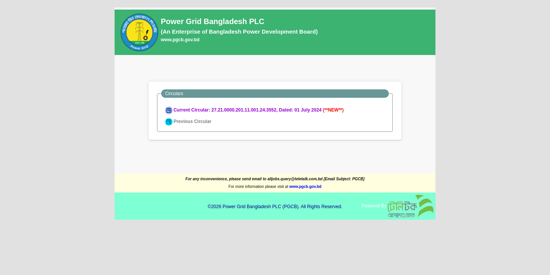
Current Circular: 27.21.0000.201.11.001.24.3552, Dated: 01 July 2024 (254, 110)
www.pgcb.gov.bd (180, 39)
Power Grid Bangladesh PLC (252, 206)
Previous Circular (188, 121)
